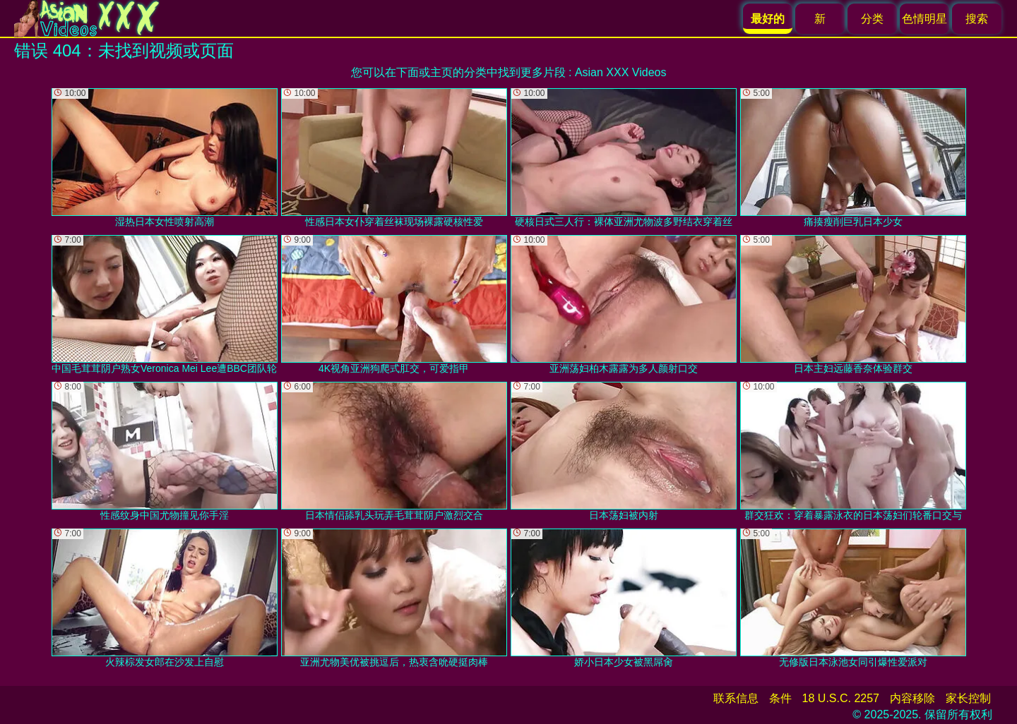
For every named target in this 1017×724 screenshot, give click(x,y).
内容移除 (912, 698)
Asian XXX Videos (621, 72)
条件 (780, 698)
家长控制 (968, 698)
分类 (872, 19)
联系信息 (736, 698)
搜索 (976, 19)
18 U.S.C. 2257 (840, 698)
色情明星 (924, 19)
